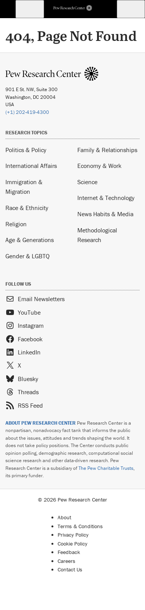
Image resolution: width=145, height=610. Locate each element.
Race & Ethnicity (26, 208)
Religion (16, 224)
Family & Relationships (107, 150)
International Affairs (31, 165)
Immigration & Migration (24, 187)
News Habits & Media (105, 214)
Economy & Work (99, 165)
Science (87, 182)
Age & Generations (29, 240)
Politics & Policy (25, 150)
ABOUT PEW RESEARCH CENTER (40, 423)
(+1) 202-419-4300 (27, 112)
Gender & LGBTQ (27, 256)
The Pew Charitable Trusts (105, 468)
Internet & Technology (106, 198)
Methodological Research (97, 235)
